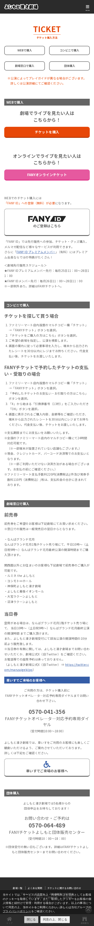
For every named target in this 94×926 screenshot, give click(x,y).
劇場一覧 (17, 888)
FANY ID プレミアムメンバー (36, 252)
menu (87, 10)
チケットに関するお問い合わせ (64, 888)
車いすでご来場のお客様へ (47, 767)
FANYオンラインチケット (47, 174)
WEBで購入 (24, 50)
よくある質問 (35, 888)
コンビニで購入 (69, 50)
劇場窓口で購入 (24, 66)
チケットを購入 (47, 131)
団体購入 (69, 66)
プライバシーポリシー (17, 911)
